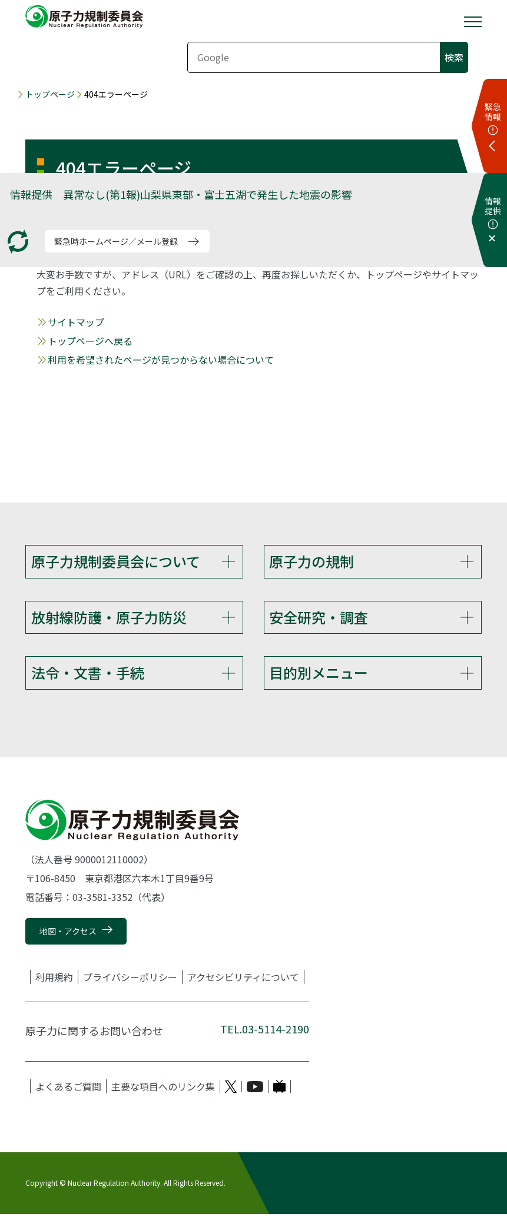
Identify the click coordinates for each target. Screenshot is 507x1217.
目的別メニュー (318, 674)
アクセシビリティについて (243, 980)
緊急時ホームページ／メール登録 (116, 241)
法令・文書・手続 (87, 674)
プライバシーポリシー (130, 980)
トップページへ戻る (90, 341)
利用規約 (54, 980)
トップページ (50, 94)
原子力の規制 (311, 561)
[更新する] (18, 242)
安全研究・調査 (318, 618)
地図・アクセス (68, 934)
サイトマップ (76, 322)
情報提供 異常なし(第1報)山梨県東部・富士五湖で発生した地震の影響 (181, 194)
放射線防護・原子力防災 (109, 618)
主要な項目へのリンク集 (163, 1090)
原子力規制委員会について (115, 561)
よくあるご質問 (68, 1090)
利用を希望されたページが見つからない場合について (161, 360)
